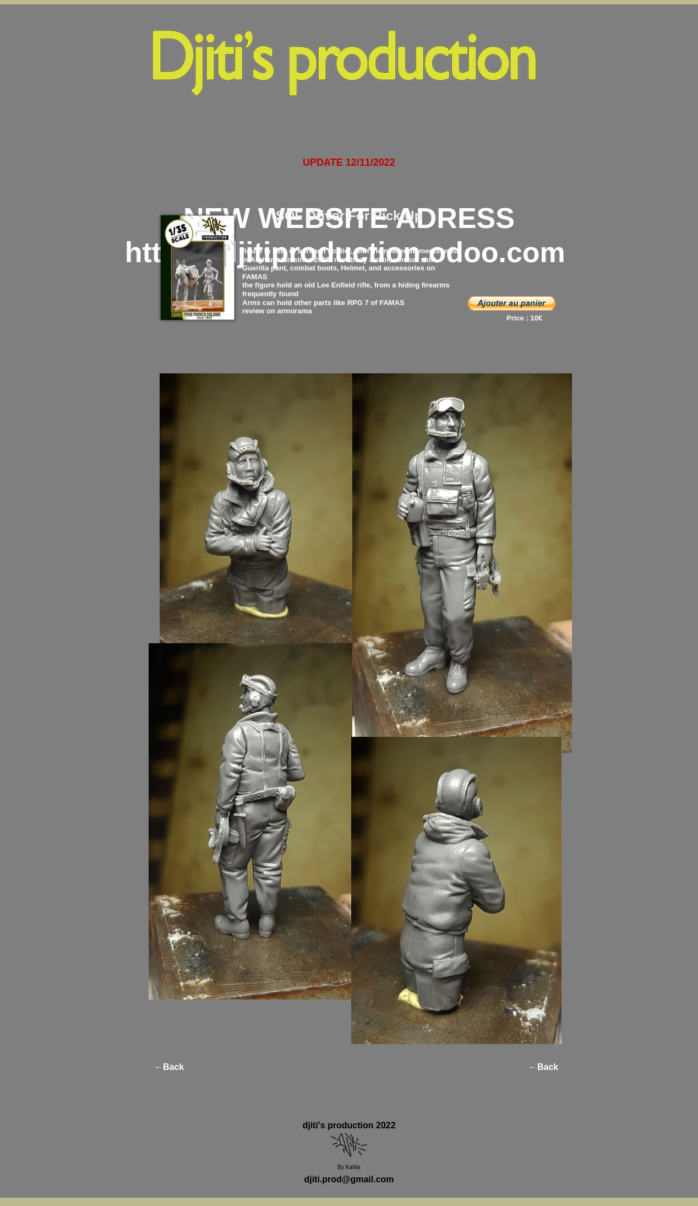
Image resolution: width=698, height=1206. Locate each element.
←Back (169, 1067)
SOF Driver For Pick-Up (349, 215)
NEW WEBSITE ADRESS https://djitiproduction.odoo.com (349, 235)
